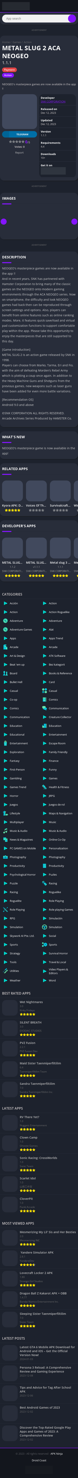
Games (16, 42)
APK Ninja (57, 1453)
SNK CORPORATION (53, 101)
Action (28, 42)
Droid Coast (39, 1460)
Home (6, 42)
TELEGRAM (15, 134)
